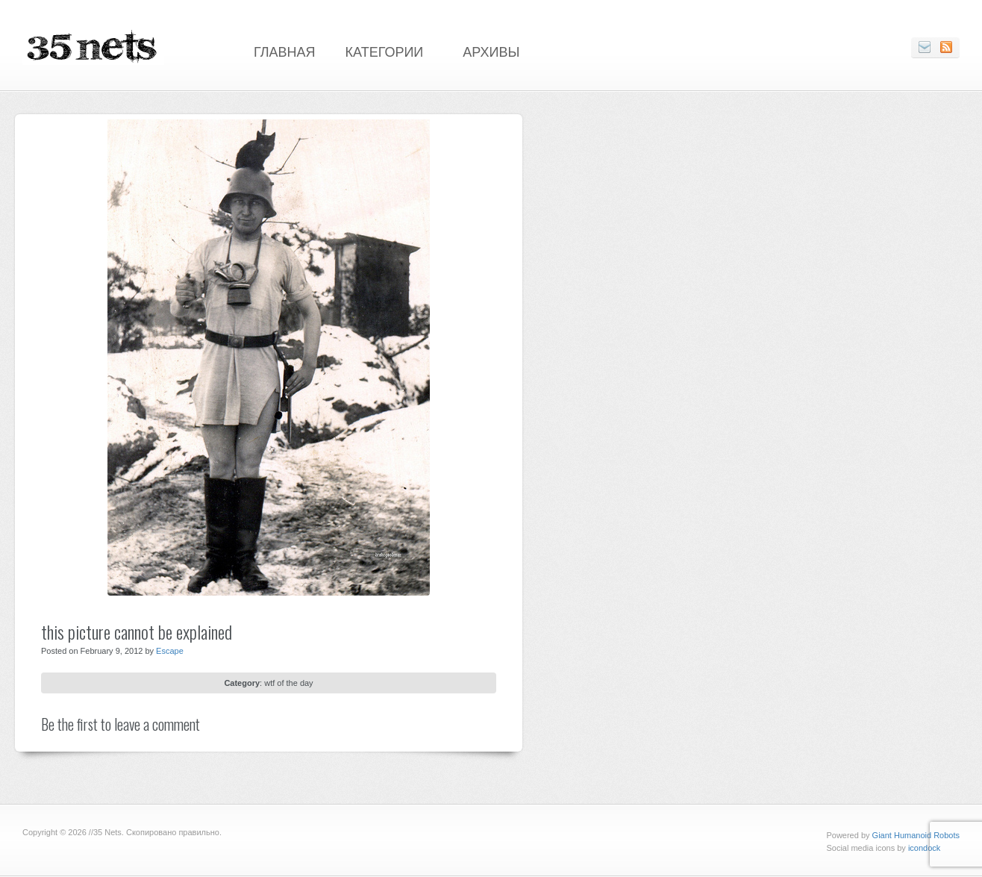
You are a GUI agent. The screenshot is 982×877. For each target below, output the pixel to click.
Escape (170, 650)
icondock (924, 847)
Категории (384, 50)
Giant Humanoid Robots (916, 835)
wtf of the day (288, 682)
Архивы (491, 50)
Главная (285, 50)
